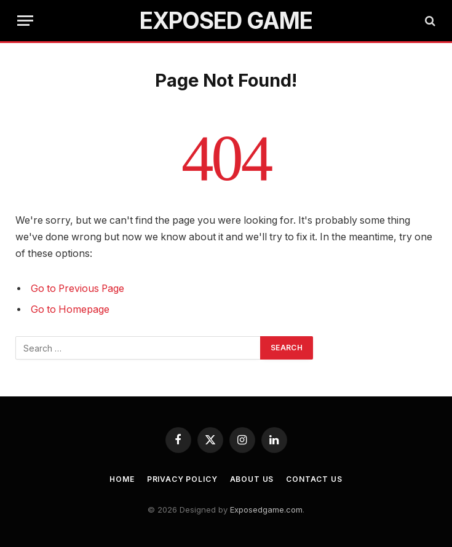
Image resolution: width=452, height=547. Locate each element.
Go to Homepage (70, 309)
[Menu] (25, 20)
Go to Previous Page (77, 288)
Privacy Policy (182, 479)
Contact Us (314, 479)
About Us (252, 479)
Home (121, 479)
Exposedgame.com (266, 509)
